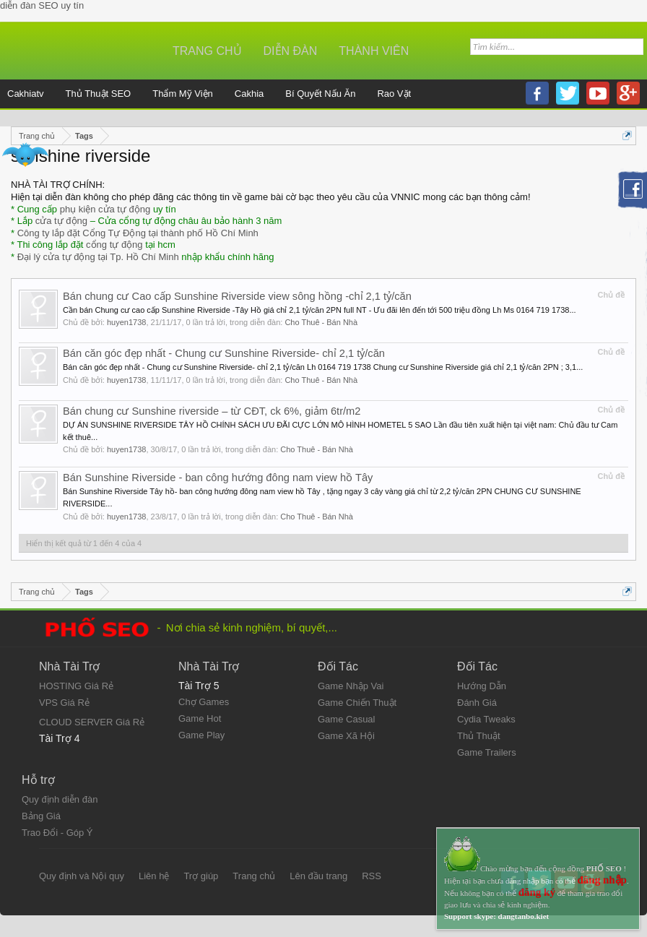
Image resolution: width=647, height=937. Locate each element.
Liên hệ (154, 876)
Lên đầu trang (318, 876)
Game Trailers (486, 752)
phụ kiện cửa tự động (105, 209)
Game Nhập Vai (350, 686)
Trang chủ (207, 51)
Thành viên (374, 51)
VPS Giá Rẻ (64, 702)
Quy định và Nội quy (81, 876)
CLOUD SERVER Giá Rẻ (91, 722)
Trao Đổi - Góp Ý (57, 832)
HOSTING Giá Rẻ (76, 686)
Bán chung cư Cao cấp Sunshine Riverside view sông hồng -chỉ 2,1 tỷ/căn (237, 296)
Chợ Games (203, 701)
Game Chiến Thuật (357, 702)
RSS (371, 876)
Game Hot (199, 718)
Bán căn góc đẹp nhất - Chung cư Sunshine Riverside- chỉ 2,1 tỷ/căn (224, 353)
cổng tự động (114, 244)
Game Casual (346, 719)
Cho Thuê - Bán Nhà (321, 322)
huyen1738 (126, 322)
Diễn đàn (291, 51)
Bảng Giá (41, 816)
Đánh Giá (477, 702)
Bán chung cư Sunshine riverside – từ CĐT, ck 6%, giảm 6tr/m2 (211, 411)
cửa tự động (61, 220)
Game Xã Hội (346, 735)
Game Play (201, 735)
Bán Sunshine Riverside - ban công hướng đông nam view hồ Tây (218, 477)
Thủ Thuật (478, 735)
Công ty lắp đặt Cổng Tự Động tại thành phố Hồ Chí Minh (138, 233)
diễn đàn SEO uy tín (42, 5)
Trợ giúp (200, 876)
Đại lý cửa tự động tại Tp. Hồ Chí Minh (98, 256)
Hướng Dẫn (481, 686)
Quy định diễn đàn (59, 799)
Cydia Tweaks (486, 719)
